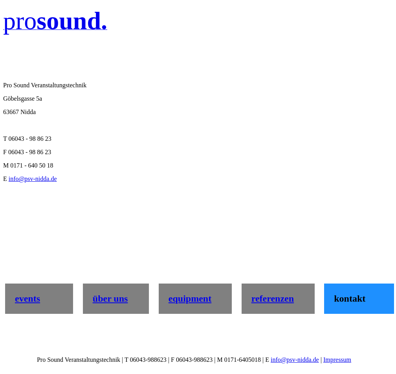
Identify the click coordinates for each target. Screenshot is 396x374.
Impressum (337, 359)
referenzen (272, 298)
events (27, 298)
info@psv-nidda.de (33, 178)
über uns (110, 298)
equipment (190, 298)
